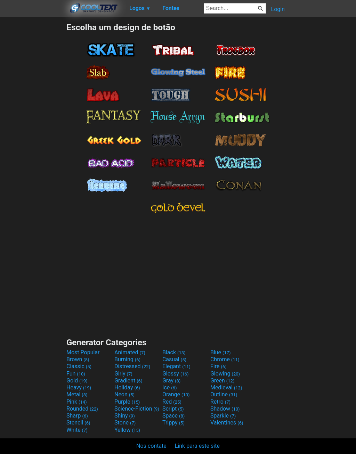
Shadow (225, 408)
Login (278, 9)
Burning (127, 359)
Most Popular (83, 352)
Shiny (124, 415)
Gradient (128, 380)
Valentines (226, 422)
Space (173, 415)
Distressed (132, 366)
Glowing (225, 373)
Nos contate (151, 446)
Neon (124, 394)
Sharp (77, 415)
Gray (171, 380)
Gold (77, 380)
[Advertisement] (33, 126)
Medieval (226, 387)
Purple (127, 401)
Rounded (82, 408)
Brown (77, 359)
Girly (123, 373)
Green (222, 380)
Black (174, 352)
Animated (129, 352)
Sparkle (223, 415)
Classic (78, 366)
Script (173, 408)
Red (171, 401)
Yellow (127, 430)
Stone (125, 422)
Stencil (78, 422)
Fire (218, 366)
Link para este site (197, 446)
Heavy (78, 387)
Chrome (225, 359)
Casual (174, 359)
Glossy (175, 373)
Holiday (127, 387)
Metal (77, 394)
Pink (76, 401)
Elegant (176, 366)
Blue (220, 352)
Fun (75, 373)
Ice (169, 387)
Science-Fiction (136, 408)
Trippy (173, 422)
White (77, 430)
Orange (176, 394)
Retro (220, 401)
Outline (223, 394)
